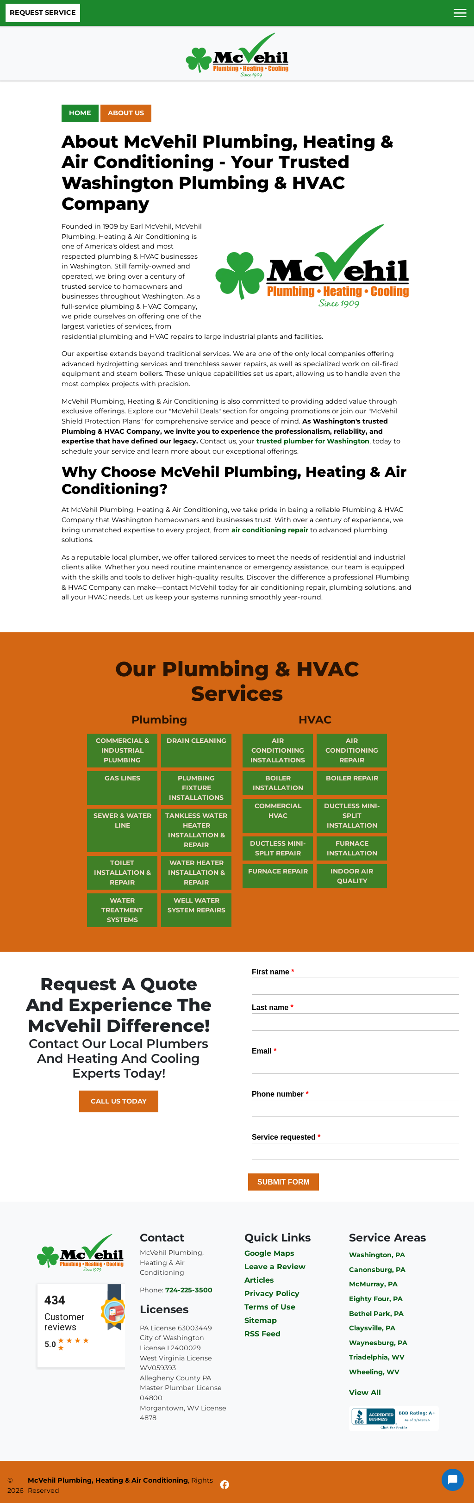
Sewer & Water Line (122, 820)
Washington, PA (377, 1255)
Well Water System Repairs (196, 905)
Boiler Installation (278, 783)
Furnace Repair (278, 871)
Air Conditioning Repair (351, 750)
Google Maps (269, 1253)
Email (264, 1051)
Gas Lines (122, 778)
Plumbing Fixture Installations (196, 788)
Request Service (43, 12)
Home (80, 113)
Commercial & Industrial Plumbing (122, 750)
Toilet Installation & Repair (122, 872)
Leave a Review (275, 1266)
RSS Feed (262, 1333)
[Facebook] (225, 1486)
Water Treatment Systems (122, 910)
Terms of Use (269, 1307)
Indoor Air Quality (352, 876)
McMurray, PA (373, 1284)
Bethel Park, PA (376, 1314)
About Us (126, 113)
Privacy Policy (271, 1293)
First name (273, 972)
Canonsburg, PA (377, 1270)
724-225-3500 (188, 1290)
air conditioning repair (269, 530)
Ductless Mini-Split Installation (352, 815)
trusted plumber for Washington (312, 441)
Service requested (286, 1137)
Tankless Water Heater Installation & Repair (196, 830)
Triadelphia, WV (377, 1357)
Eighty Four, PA (376, 1299)
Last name (272, 1007)
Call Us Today (119, 1101)
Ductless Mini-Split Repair (278, 848)
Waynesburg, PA (378, 1343)
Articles (259, 1280)
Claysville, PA (372, 1328)
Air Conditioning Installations (277, 750)
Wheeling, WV (374, 1372)
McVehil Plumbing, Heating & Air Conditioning (108, 1480)
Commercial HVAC (278, 811)
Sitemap (260, 1320)
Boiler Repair (352, 778)
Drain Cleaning (196, 740)
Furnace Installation (352, 848)
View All (365, 1392)
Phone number (280, 1094)
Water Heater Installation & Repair (196, 872)
